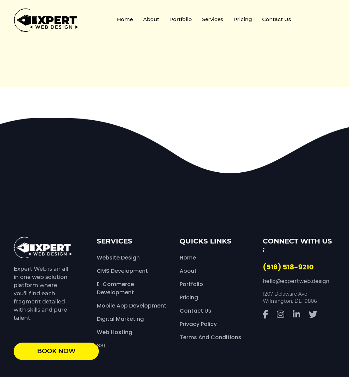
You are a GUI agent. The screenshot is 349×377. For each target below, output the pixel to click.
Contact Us (276, 19)
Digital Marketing (120, 319)
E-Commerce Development (115, 288)
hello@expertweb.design (296, 281)
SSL (101, 345)
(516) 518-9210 (288, 267)
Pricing (242, 19)
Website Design (118, 258)
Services (212, 19)
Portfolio (180, 19)
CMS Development (122, 271)
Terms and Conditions (210, 337)
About (151, 19)
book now (56, 351)
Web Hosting (114, 332)
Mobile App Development (131, 306)
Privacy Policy (198, 324)
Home (125, 19)
